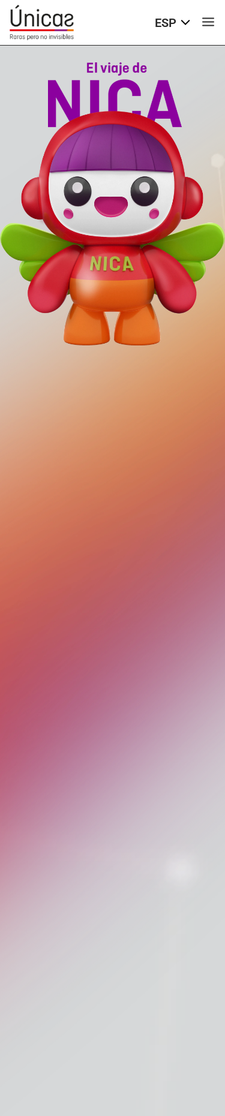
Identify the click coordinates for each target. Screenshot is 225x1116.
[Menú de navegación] (208, 22)
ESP (172, 23)
